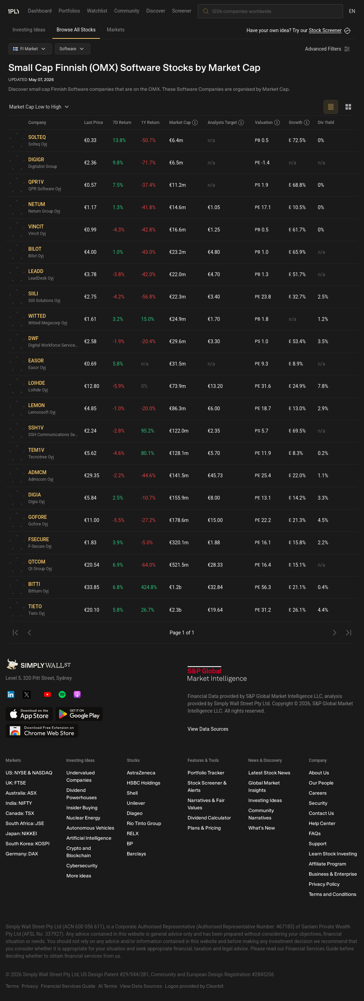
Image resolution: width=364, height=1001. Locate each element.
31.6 (263, 386)
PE (257, 162)
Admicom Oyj (40, 479)
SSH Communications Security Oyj (53, 434)
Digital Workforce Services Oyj (53, 345)
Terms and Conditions (332, 894)
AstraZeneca (141, 773)
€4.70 (214, 274)
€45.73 (215, 475)
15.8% (297, 542)
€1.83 (90, 542)
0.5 (261, 140)
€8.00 (214, 498)
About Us (319, 773)
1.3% (118, 207)
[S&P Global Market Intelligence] (217, 676)
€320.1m (179, 542)
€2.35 (214, 431)
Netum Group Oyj (44, 211)
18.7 (263, 408)
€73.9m (177, 386)
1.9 (261, 185)
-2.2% (119, 475)
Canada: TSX (20, 813)
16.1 (263, 542)
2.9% (323, 408)
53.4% (297, 341)
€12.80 (91, 386)
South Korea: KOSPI (28, 844)
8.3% (296, 453)
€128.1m (179, 453)
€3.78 (90, 274)
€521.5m (179, 565)
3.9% (118, 542)
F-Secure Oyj (39, 546)
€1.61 (90, 319)
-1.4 (262, 163)
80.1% (147, 453)
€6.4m (176, 140)
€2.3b (175, 610)
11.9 (263, 453)
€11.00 (91, 520)
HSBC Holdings (143, 783)
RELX (133, 834)
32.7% (297, 297)
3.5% (323, 341)
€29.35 (91, 475)
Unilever (136, 803)
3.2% (118, 319)
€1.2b (175, 587)
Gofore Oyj (38, 524)
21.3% (297, 520)
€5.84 (90, 498)
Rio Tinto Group (144, 823)
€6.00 (214, 408)
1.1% (323, 475)
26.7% (147, 610)
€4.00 (90, 252)
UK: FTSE (16, 783)
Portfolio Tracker (206, 773)
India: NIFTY (19, 803)
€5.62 (90, 453)
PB (257, 140)
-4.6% (119, 453)
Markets (116, 29)
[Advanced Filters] (328, 48)
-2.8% (119, 431)
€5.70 (214, 453)
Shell (132, 793)
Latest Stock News (269, 773)
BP (130, 844)
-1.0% (119, 408)
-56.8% (148, 297)
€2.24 (90, 431)
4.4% (323, 610)
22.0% (297, 475)
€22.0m (177, 274)
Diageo (135, 813)
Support (318, 844)
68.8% (297, 185)
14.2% (297, 498)
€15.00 (215, 520)
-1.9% (119, 341)
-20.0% (148, 408)
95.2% (147, 431)
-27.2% (148, 520)
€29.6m (177, 341)
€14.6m (177, 207)
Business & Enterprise (333, 874)
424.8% (149, 587)
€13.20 (215, 386)
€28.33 (215, 565)
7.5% (118, 185)
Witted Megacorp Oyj (47, 323)
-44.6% (148, 475)
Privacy (30, 986)
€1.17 (90, 207)
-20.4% (148, 341)
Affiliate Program (327, 864)
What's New (261, 828)
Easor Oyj (37, 367)
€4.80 (214, 252)
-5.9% (119, 386)
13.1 (263, 498)
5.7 (261, 431)
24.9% (297, 386)
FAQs (315, 834)
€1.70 (214, 319)
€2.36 (90, 162)
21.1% (297, 587)
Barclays (136, 854)
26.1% (297, 610)
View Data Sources (208, 729)
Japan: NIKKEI (21, 834)
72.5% (297, 140)
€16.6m (177, 230)
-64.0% (148, 565)
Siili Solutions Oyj (44, 300)
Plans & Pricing (204, 828)
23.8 (263, 297)
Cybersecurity (81, 866)
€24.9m (177, 319)
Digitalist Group (42, 166)
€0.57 (90, 185)
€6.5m (176, 162)
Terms (12, 986)
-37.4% (148, 185)
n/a (211, 140)
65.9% (297, 252)
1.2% (323, 319)
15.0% (147, 319)
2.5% (323, 297)
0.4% (323, 587)
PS (257, 185)
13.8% (119, 140)
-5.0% (147, 542)
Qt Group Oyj (40, 568)
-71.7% (148, 162)
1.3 (261, 274)
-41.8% (148, 207)
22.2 (263, 520)
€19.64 (215, 610)
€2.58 (90, 341)
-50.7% (148, 140)
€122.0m (179, 431)
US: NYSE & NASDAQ (29, 773)
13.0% (297, 408)
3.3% (323, 498)
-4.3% (119, 230)
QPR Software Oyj (44, 188)
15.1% (297, 565)
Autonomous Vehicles (90, 828)
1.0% (118, 252)
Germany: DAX (22, 854)
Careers (318, 793)
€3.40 (214, 297)
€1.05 (214, 207)
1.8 (261, 319)
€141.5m (179, 475)
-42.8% (148, 230)
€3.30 (214, 341)
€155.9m (179, 498)
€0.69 (90, 364)
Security (318, 803)
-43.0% (148, 252)
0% (321, 140)
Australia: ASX (21, 793)
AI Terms (107, 986)
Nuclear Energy (83, 818)
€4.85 (90, 408)
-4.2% (119, 297)
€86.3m (177, 408)
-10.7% (148, 498)
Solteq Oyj (37, 144)
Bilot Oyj (36, 255)
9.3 (261, 364)
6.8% (118, 587)
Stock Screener (325, 30)
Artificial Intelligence (88, 838)
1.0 (261, 252)
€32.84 (215, 587)
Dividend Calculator (209, 818)
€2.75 (90, 297)
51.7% (297, 274)
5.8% (118, 364)
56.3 (263, 587)
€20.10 (91, 610)
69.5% (297, 431)
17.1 (263, 207)
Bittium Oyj (38, 591)
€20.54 (91, 565)
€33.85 (91, 587)
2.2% (323, 542)
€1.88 (214, 542)
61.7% (297, 230)
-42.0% (148, 274)
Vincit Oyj (37, 233)
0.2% (323, 453)
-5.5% (119, 520)
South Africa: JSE (25, 823)
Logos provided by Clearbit (194, 986)
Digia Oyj (36, 501)
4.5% (323, 520)
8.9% (296, 364)
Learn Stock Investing (333, 854)
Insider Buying (81, 808)
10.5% (297, 207)
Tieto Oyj (36, 613)
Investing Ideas (29, 29)
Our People (321, 783)
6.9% (118, 565)
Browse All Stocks (76, 29)
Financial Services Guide (68, 986)
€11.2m (177, 185)
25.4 (263, 475)
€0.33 (90, 140)
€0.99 (90, 230)
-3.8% (119, 274)
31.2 (263, 610)
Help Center (322, 823)
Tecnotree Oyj (41, 457)
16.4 (263, 565)
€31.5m (177, 364)
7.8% (323, 386)
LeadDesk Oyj (40, 278)
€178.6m (179, 520)
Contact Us (321, 813)
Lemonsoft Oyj (42, 412)
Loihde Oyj (38, 390)
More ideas (78, 876)
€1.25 (214, 230)
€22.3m (177, 297)
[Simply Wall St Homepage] (13, 10)
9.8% (118, 162)
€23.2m (177, 252)
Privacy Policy (324, 884)
